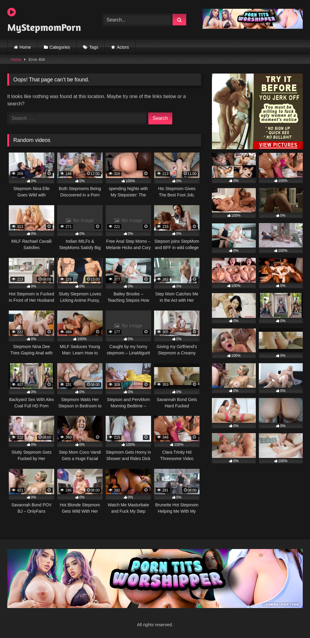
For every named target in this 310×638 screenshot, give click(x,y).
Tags (93, 47)
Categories (60, 47)
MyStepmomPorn (44, 20)
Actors (123, 47)
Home (25, 47)
